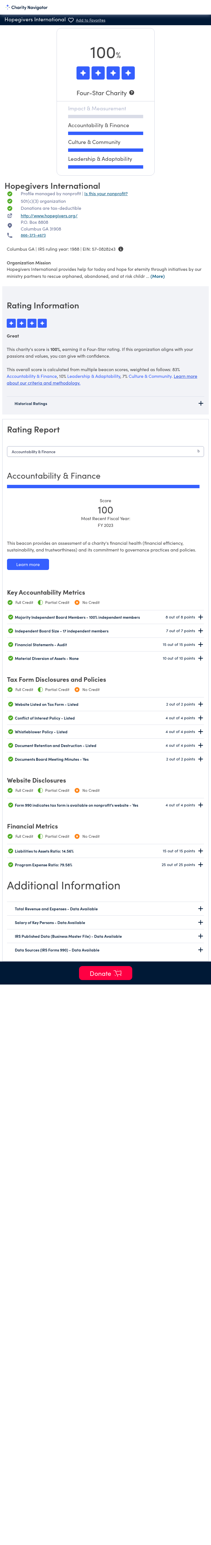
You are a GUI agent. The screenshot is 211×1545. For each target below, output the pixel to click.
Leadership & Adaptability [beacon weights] (93, 376)
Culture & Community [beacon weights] (150, 376)
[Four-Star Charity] (105, 92)
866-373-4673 (33, 235)
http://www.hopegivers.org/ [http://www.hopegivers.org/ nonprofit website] (49, 215)
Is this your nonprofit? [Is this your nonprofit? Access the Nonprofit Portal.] (106, 193)
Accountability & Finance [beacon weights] (32, 376)
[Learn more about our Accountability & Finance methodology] (28, 564)
